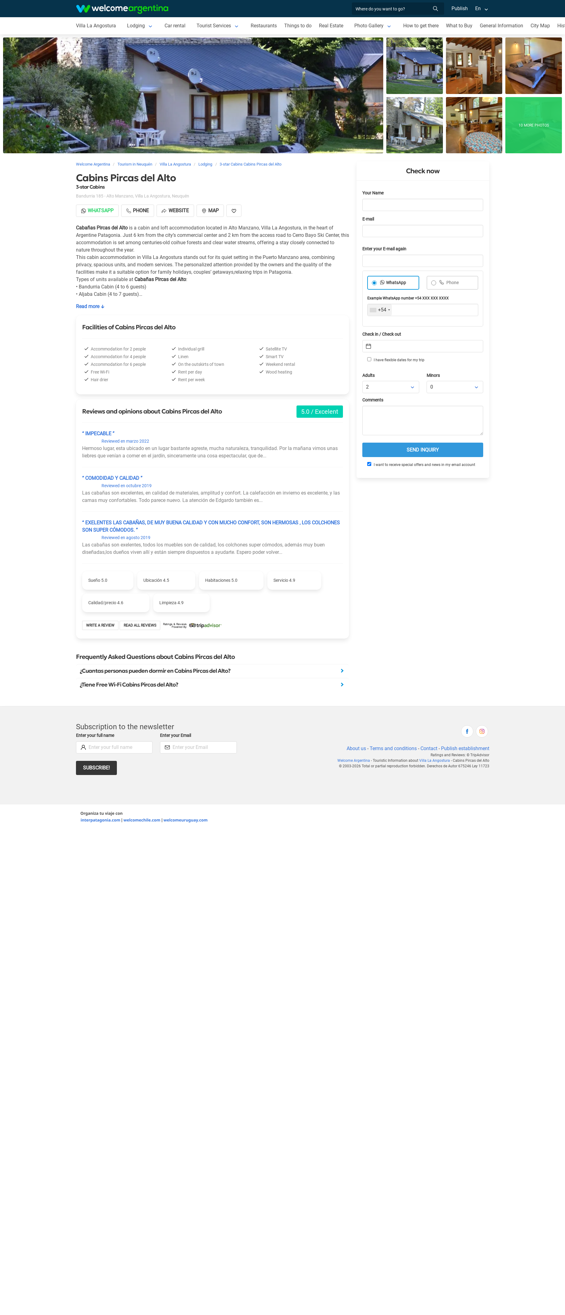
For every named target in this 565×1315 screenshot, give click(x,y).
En (478, 8)
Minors (433, 375)
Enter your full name (95, 735)
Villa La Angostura (96, 26)
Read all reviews (140, 625)
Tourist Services (214, 26)
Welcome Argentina (353, 760)
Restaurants (264, 26)
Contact (428, 748)
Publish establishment (465, 748)
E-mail (368, 219)
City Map (540, 26)
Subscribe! (96, 768)
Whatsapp (97, 210)
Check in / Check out (381, 334)
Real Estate (331, 26)
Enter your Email (175, 735)
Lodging (136, 26)
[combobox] (380, 310)
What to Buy (459, 26)
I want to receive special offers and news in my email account (421, 464)
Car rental (175, 26)
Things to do (298, 26)
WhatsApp (396, 282)
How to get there (421, 26)
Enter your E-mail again (384, 249)
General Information (501, 26)
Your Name (373, 193)
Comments (372, 400)
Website (175, 210)
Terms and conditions (393, 748)
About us (356, 748)
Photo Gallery (369, 26)
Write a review (100, 625)
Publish (460, 8)
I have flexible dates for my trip (395, 359)
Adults (368, 375)
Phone (452, 282)
